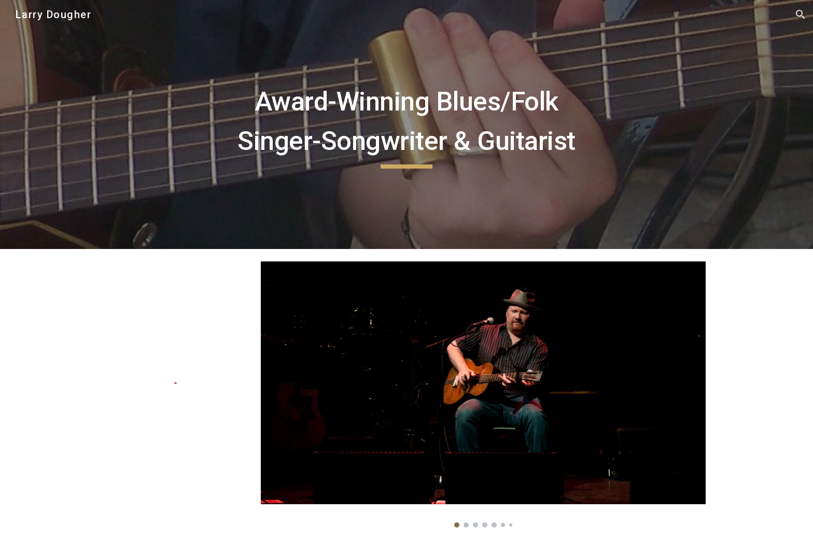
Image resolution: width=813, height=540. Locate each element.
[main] (406, 124)
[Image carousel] (483, 394)
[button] (800, 14)
